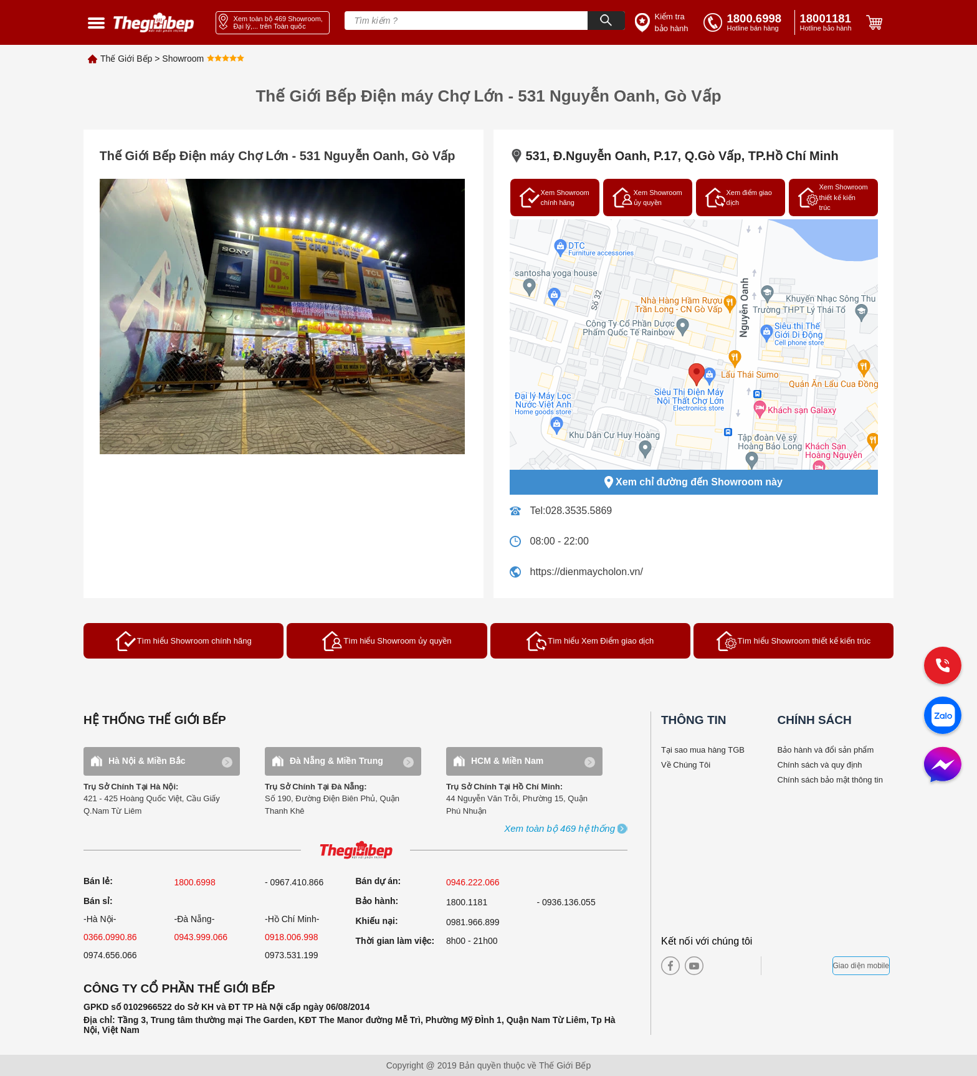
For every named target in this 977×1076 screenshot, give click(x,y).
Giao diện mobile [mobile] (861, 965)
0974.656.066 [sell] (110, 955)
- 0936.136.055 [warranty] (566, 902)
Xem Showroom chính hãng (554, 197)
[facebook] (670, 965)
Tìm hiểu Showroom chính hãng (184, 641)
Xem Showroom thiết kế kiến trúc (833, 197)
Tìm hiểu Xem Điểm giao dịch (590, 641)
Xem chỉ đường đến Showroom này (693, 482)
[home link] (153, 22)
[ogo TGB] (355, 850)
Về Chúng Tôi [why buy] (685, 764)
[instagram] (717, 965)
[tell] (746, 22)
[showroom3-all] (559, 829)
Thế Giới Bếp (126, 59)
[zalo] (943, 716)
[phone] (828, 22)
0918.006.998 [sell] (291, 937)
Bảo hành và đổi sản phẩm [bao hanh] (826, 750)
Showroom (183, 59)
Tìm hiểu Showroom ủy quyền (386, 641)
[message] (943, 765)
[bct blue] (800, 965)
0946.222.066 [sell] (473, 882)
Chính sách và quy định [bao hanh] (820, 764)
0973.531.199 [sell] (291, 955)
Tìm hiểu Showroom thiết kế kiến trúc (794, 641)
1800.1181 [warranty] (466, 902)
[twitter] (739, 965)
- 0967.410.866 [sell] (294, 882)
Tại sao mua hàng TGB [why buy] (703, 750)
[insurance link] (663, 23)
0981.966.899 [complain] (473, 922)
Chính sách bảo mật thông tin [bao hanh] (830, 779)
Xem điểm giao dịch (738, 197)
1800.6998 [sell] (195, 882)
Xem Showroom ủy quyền (647, 197)
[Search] (606, 20)
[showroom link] (273, 22)
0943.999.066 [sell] (201, 937)
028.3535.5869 (578, 510)
